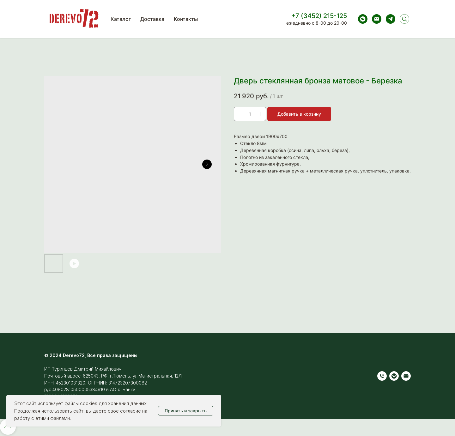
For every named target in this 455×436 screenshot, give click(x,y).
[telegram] (390, 19)
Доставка (152, 19)
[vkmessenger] (362, 19)
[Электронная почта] (376, 19)
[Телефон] (382, 376)
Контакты (186, 19)
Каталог (121, 19)
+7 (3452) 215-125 (319, 16)
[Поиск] (404, 19)
